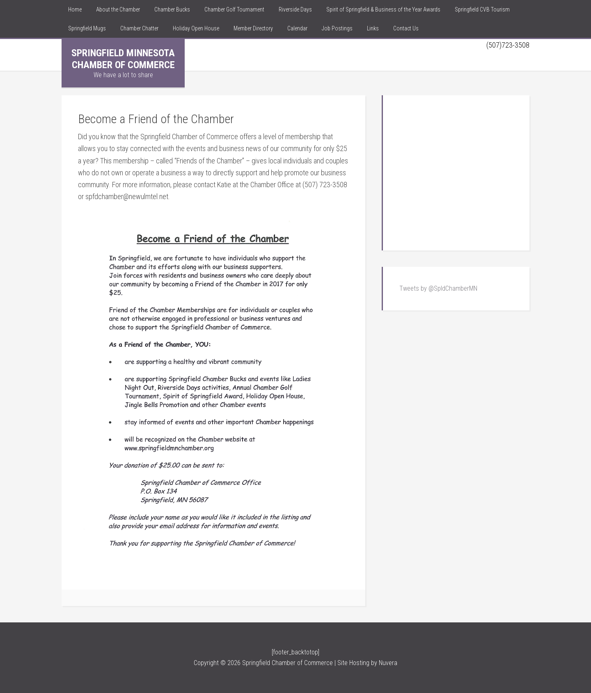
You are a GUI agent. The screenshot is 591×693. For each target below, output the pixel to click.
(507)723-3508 (507, 45)
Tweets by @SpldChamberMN (438, 288)
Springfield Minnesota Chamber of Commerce (123, 59)
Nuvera (388, 663)
